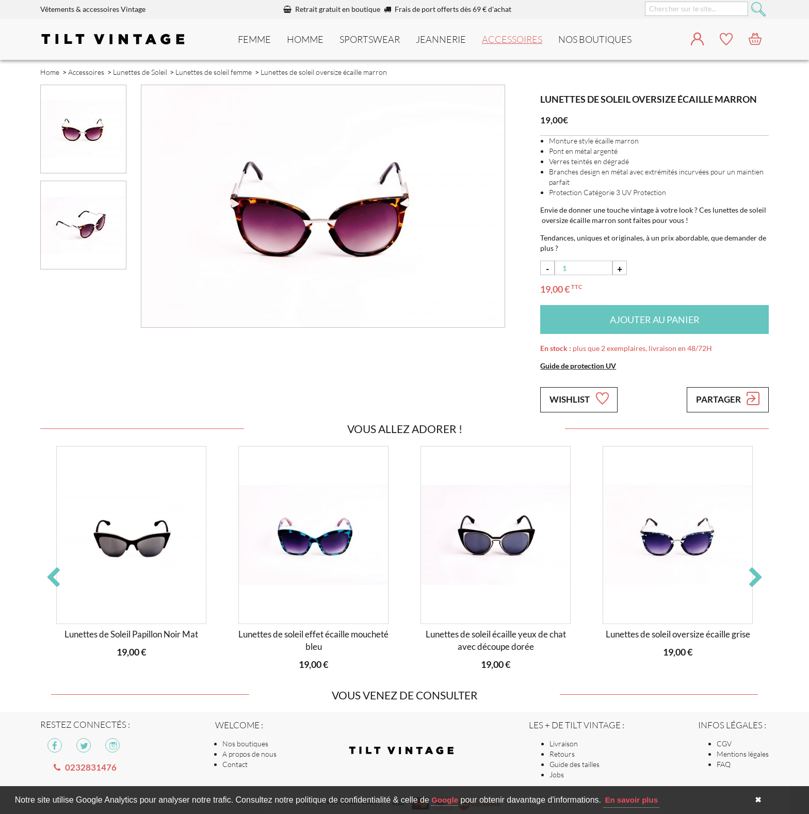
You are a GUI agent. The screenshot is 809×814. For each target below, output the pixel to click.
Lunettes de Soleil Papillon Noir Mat (131, 634)
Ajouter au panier (655, 319)
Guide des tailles (574, 764)
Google (444, 799)
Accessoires (512, 39)
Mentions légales (743, 753)
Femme (254, 39)
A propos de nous (249, 753)
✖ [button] (758, 799)
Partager (727, 398)
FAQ (724, 764)
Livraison (563, 743)
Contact (235, 764)
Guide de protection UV (578, 365)
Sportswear (369, 39)
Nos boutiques (245, 743)
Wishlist (578, 398)
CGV (724, 743)
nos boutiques (595, 39)
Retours (562, 753)
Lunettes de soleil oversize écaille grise (678, 634)
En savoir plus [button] (631, 799)
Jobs (556, 774)
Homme (305, 39)
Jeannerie (441, 39)
